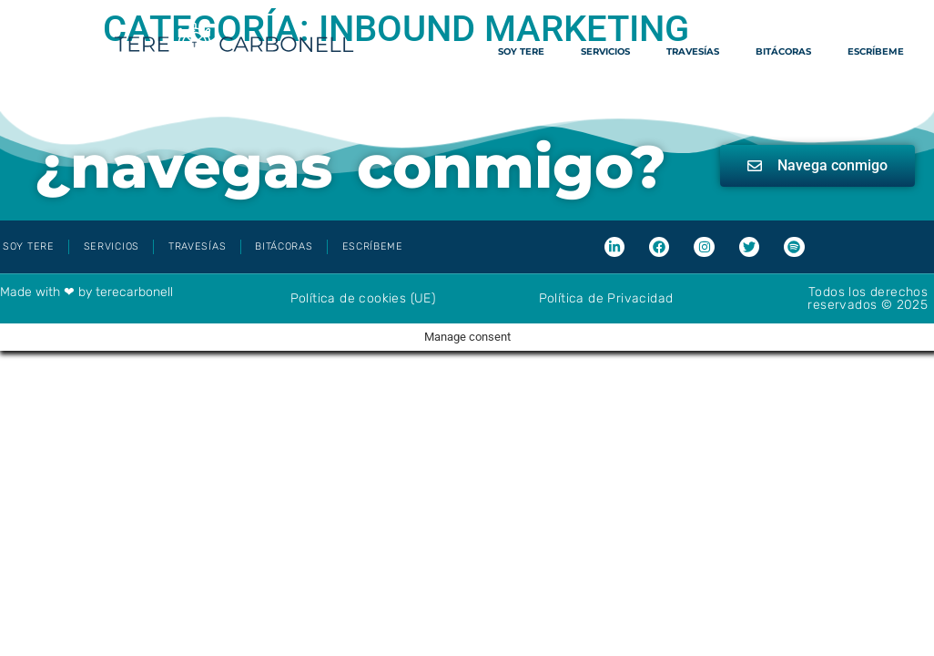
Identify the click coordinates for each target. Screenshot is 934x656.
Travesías (692, 51)
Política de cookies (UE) (363, 298)
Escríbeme (876, 51)
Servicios (605, 51)
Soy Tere (521, 51)
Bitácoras (783, 51)
